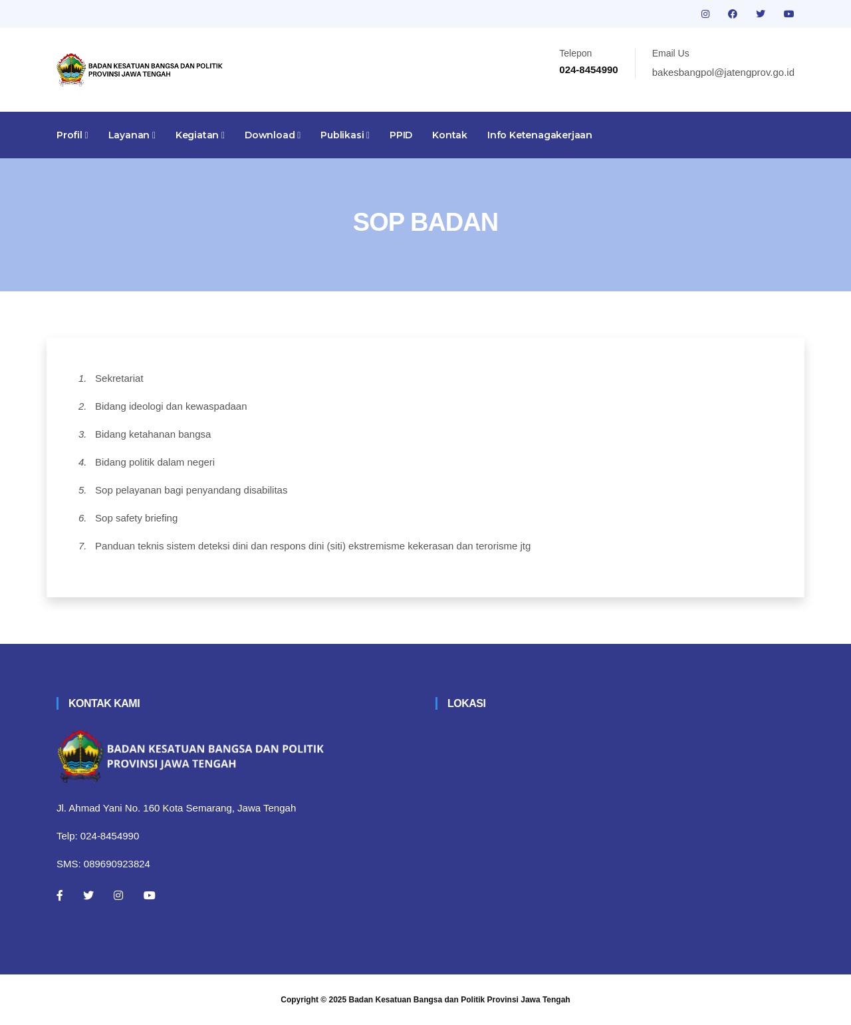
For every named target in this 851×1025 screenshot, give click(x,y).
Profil (72, 135)
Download (273, 135)
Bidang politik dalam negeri (155, 462)
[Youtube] (149, 895)
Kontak (449, 135)
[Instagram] (118, 895)
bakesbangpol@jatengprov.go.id (723, 72)
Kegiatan (200, 135)
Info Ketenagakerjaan (539, 135)
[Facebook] (60, 895)
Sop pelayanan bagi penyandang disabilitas (191, 490)
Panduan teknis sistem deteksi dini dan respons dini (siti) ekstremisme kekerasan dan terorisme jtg (313, 545)
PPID (401, 135)
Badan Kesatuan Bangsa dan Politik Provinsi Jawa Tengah (459, 999)
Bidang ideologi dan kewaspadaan (171, 406)
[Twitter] (88, 895)
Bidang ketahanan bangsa (153, 434)
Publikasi (345, 135)
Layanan (132, 135)
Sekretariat (119, 378)
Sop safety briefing (136, 517)
